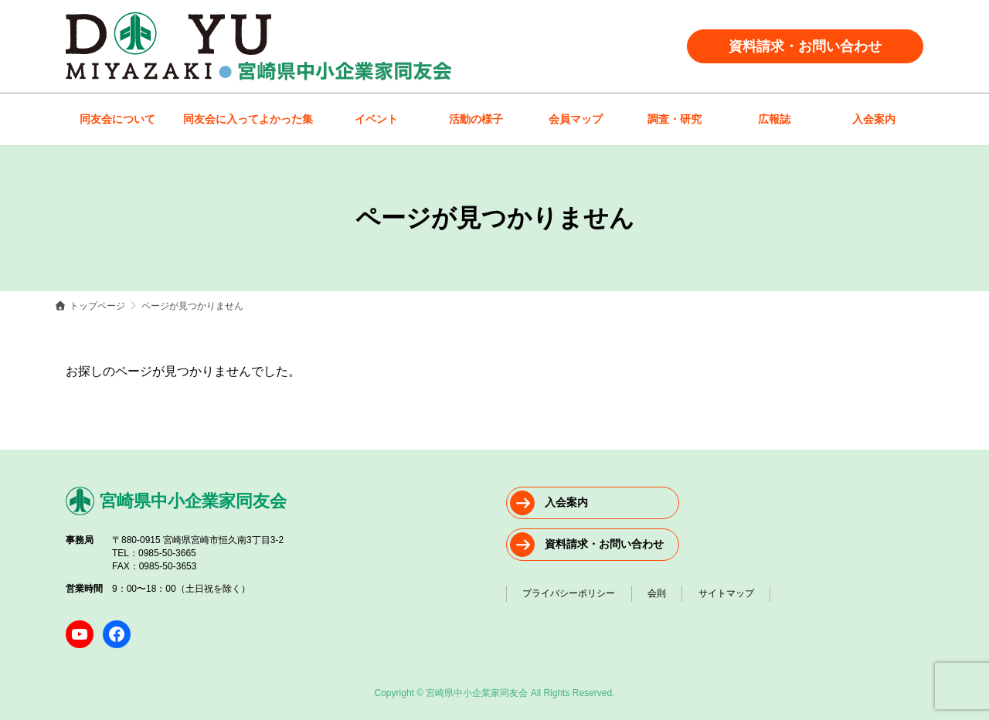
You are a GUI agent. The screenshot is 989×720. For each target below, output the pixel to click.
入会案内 (566, 502)
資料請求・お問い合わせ (805, 46)
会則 (665, 591)
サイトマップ (740, 591)
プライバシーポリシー (571, 591)
